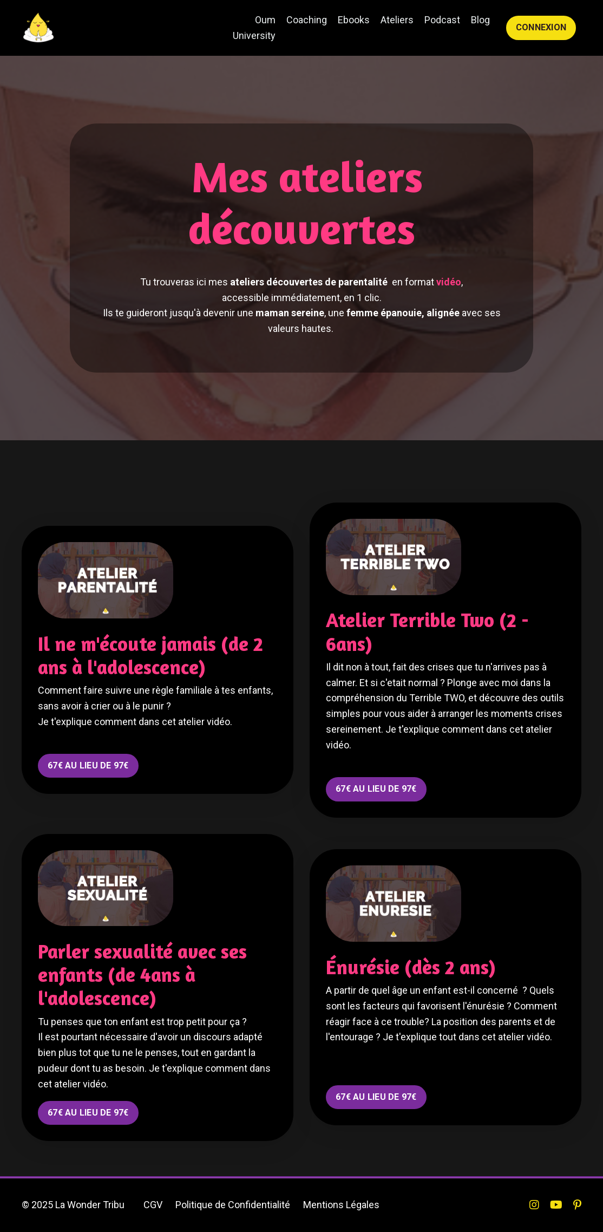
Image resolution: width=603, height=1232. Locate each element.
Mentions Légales (341, 1204)
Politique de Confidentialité (232, 1204)
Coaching (306, 19)
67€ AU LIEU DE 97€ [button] (88, 765)
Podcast (442, 19)
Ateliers (397, 19)
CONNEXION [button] (541, 27)
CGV (152, 1204)
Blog (480, 19)
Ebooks (354, 19)
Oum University (254, 27)
